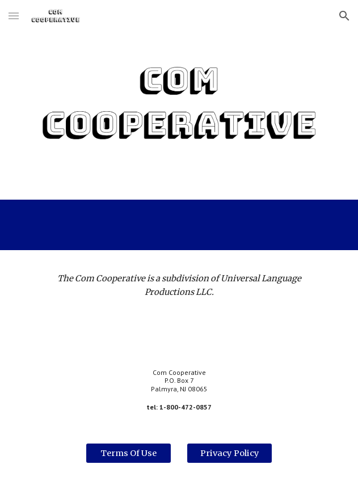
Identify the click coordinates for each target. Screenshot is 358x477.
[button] (13, 15)
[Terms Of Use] (128, 453)
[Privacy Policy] (229, 453)
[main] (179, 285)
